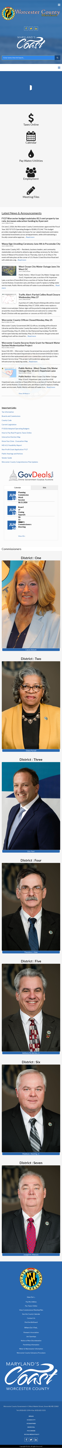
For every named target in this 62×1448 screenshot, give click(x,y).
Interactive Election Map (11, 437)
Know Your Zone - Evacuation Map (15, 441)
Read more (30, 237)
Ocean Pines (31, 1423)
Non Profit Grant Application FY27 (15, 449)
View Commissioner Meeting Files (31, 1310)
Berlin (31, 1416)
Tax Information (8, 412)
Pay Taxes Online (31, 1306)
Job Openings (31, 1336)
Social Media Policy (31, 1434)
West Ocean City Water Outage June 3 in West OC (39, 267)
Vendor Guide (7, 458)
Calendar (17, 488)
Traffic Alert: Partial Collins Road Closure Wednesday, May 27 (39, 295)
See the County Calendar (31, 1314)
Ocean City (31, 1420)
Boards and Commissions (11, 416)
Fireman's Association (31, 1332)
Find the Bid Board (31, 1322)
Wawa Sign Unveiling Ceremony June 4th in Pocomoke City (31, 243)
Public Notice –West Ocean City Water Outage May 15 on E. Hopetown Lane (38, 369)
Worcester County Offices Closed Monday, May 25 (27, 320)
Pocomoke (31, 1430)
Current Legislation (9, 424)
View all (21, 536)
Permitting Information (31, 1345)
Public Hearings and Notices (12, 454)
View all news (24, 393)
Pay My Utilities (31, 1302)
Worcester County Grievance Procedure (31, 1353)
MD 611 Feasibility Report (12, 445)
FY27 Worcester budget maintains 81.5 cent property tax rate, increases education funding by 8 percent (30, 219)
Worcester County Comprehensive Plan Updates (20, 462)
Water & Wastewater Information (31, 1349)
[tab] (17, 487)
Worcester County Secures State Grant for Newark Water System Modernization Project (31, 344)
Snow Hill (31, 1427)
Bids (44, 488)
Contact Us (31, 1318)
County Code (7, 420)
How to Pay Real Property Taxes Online (17, 433)
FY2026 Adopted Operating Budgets (15, 429)
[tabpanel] (31, 515)
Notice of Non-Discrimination (31, 1341)
